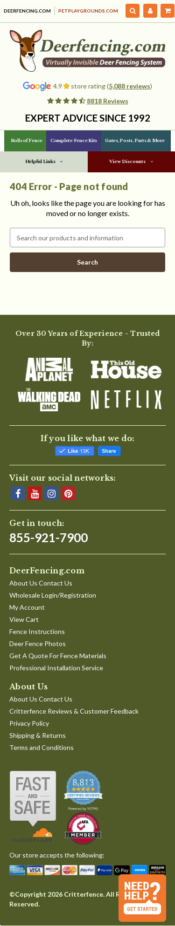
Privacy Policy (29, 723)
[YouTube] (35, 493)
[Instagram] (51, 493)
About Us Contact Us (40, 583)
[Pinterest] (68, 493)
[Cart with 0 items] (168, 11)
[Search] (133, 11)
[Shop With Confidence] (32, 806)
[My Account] (150, 10)
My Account (27, 607)
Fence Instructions (37, 631)
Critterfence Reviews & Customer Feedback (74, 711)
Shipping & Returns (37, 735)
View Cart (24, 619)
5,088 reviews (129, 86)
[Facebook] (18, 493)
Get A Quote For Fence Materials (57, 656)
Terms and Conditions (41, 747)
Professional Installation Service (56, 668)
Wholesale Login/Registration (52, 595)
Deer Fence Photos (37, 643)
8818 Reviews (107, 101)
